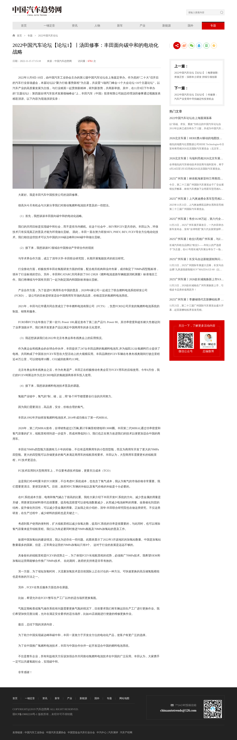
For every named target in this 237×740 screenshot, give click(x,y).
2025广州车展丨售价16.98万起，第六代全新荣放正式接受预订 (196, 218)
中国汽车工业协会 (34, 732)
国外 (190, 25)
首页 (24, 25)
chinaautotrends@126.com (178, 710)
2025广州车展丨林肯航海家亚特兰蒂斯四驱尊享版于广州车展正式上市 (196, 178)
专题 (213, 25)
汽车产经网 (126, 732)
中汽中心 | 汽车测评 (107, 732)
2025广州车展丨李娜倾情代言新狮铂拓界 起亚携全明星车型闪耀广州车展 (196, 299)
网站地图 (124, 698)
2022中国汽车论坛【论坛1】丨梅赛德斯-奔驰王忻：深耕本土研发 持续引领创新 (196, 74)
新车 (120, 25)
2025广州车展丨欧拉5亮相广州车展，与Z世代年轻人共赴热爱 (196, 238)
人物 (97, 25)
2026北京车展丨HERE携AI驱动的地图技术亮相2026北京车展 (196, 138)
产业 (142, 25)
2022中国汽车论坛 (48, 35)
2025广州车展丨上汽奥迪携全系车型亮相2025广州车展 (196, 198)
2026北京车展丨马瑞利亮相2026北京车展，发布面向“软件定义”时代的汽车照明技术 (196, 158)
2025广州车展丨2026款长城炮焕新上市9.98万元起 (196, 279)
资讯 (75, 25)
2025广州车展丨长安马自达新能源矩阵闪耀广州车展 (196, 259)
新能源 (166, 25)
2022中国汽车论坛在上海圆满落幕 (190, 118)
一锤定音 (49, 25)
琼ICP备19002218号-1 (25, 714)
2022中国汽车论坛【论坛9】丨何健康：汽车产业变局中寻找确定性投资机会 (196, 96)
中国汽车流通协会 (56, 732)
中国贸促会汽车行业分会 (81, 732)
